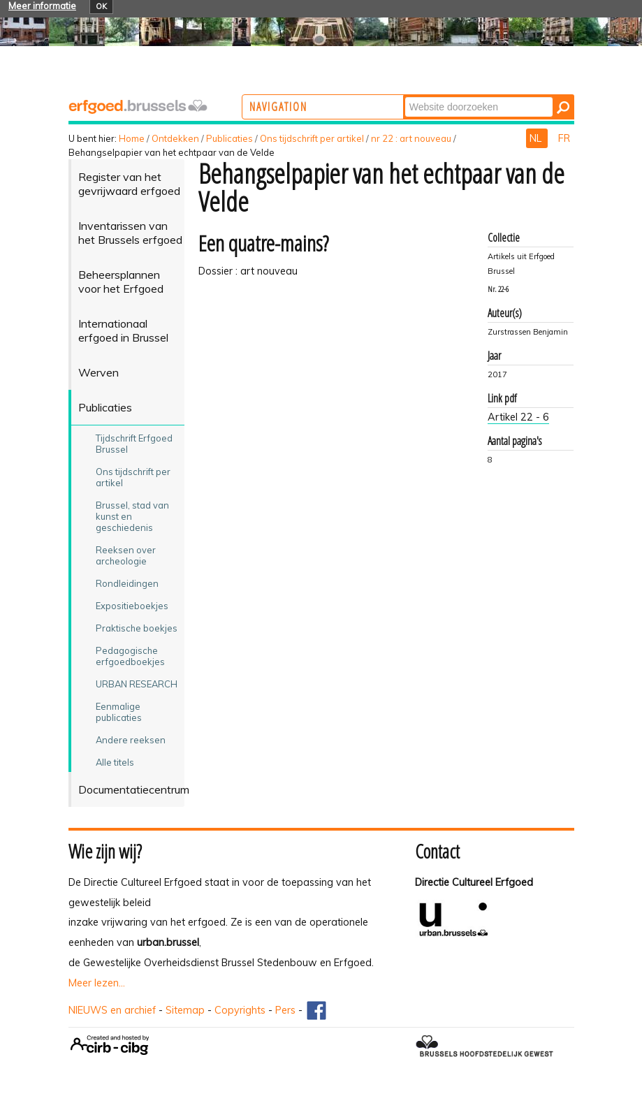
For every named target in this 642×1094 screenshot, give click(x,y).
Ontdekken (175, 138)
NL (537, 138)
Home (132, 138)
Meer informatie (42, 5)
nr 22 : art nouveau (411, 138)
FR (564, 138)
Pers (285, 1010)
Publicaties (229, 138)
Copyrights (239, 1010)
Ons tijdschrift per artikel (312, 138)
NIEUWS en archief (112, 1010)
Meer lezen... (96, 983)
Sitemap (185, 1010)
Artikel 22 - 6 (518, 417)
